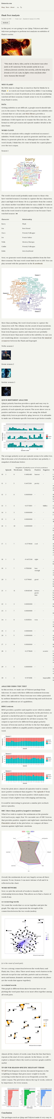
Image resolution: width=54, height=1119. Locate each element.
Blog (3, 7)
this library (31, 114)
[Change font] (18, 7)
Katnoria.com (6, 3)
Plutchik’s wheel (8, 823)
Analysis (5, 22)
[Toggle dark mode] (21, 7)
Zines (7, 7)
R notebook (38, 263)
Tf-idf (4, 1071)
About (12, 7)
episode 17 (41, 792)
